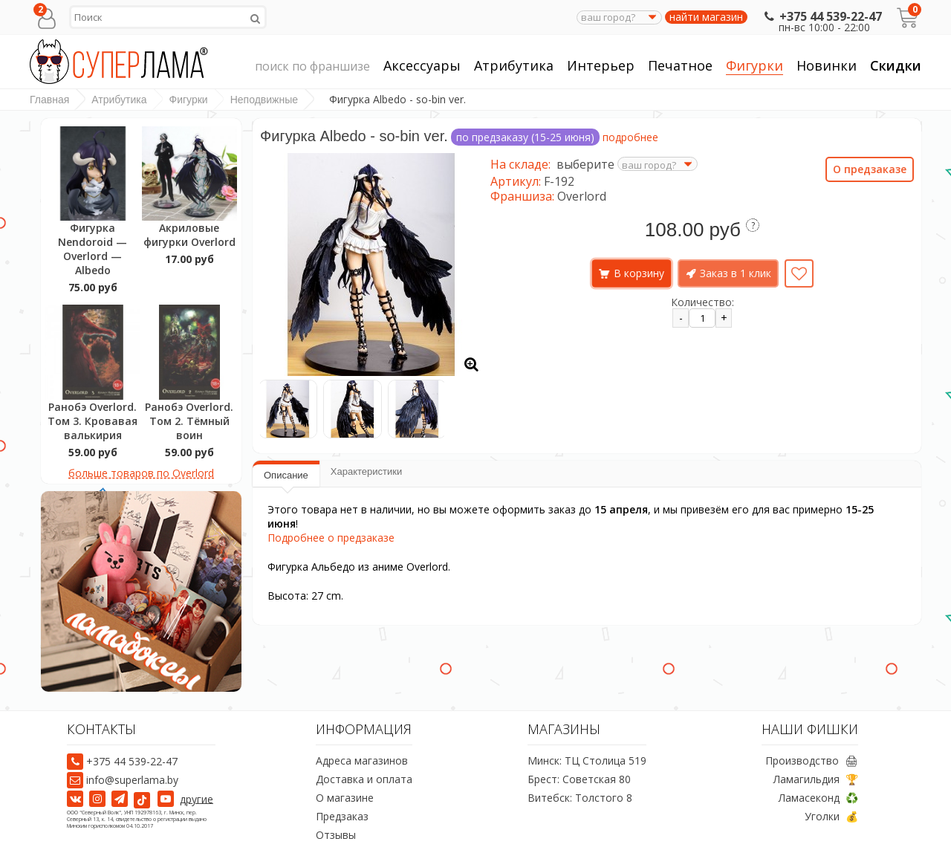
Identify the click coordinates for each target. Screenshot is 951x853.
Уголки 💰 (831, 816)
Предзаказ (342, 816)
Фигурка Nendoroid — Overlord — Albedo (92, 249)
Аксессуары (422, 65)
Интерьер (600, 65)
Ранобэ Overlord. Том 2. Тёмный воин (189, 421)
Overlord (581, 196)
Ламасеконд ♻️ (818, 798)
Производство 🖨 (811, 760)
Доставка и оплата (364, 779)
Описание (286, 475)
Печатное (680, 65)
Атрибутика (514, 65)
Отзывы (336, 835)
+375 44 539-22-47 (821, 16)
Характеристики (366, 471)
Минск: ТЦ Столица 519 (587, 760)
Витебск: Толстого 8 (580, 798)
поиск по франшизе (312, 67)
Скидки (895, 65)
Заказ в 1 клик (735, 273)
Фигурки (754, 65)
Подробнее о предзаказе (331, 538)
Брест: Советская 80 (579, 779)
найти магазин (706, 17)
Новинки (826, 65)
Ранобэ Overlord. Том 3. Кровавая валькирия (92, 421)
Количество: (702, 302)
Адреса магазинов (362, 760)
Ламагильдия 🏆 (815, 779)
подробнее (630, 137)
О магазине (345, 798)
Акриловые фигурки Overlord (189, 235)
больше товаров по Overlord (141, 473)
